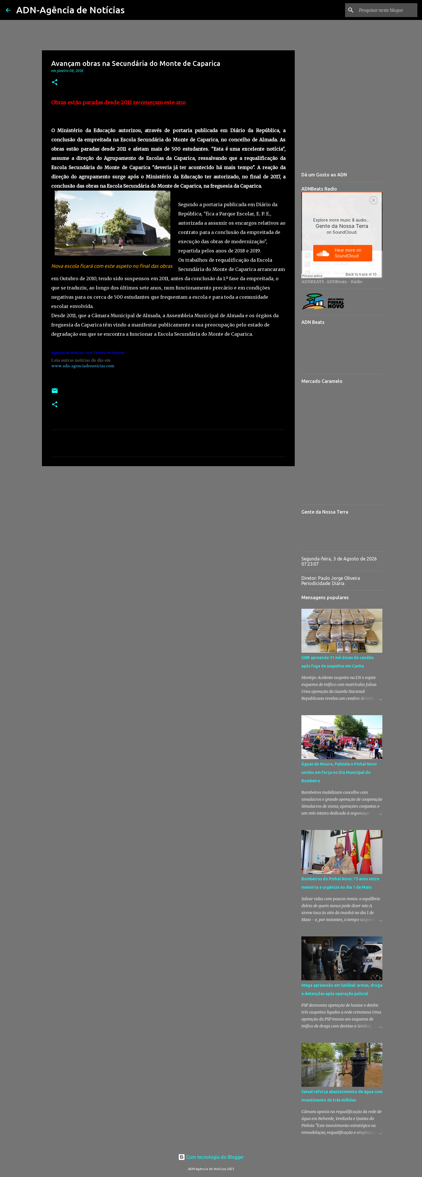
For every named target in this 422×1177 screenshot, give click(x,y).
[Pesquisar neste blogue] (387, 10)
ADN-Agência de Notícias (70, 10)
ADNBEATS (312, 281)
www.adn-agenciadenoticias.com (82, 366)
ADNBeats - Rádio (344, 281)
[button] (54, 82)
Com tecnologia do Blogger (211, 1157)
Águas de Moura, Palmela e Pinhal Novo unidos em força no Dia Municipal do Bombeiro (339, 772)
